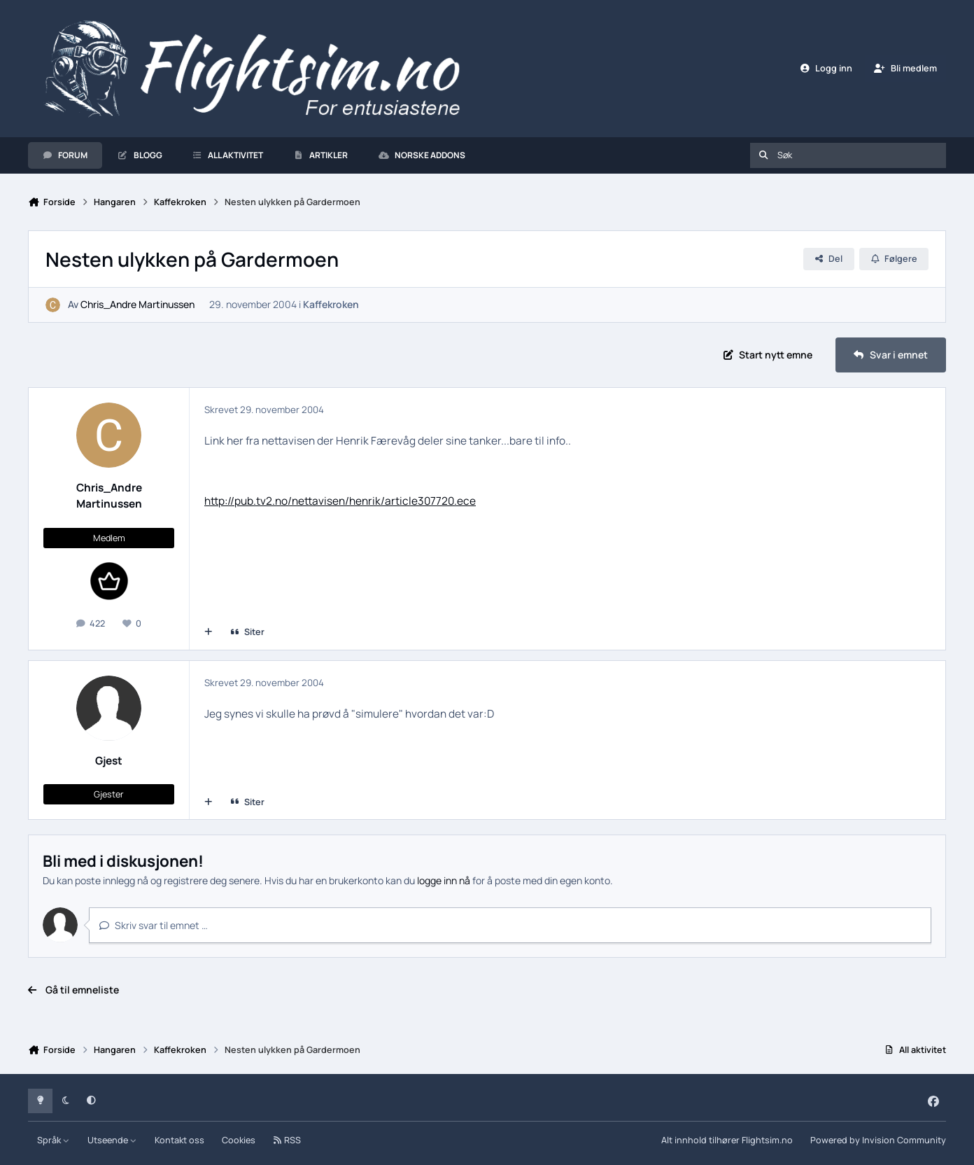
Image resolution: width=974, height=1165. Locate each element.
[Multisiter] (208, 632)
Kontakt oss (179, 1140)
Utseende (112, 1140)
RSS (287, 1140)
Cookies (238, 1140)
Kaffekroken (331, 305)
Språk (53, 1140)
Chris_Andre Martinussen (137, 305)
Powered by (878, 1140)
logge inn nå (443, 880)
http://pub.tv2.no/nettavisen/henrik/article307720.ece (340, 501)
